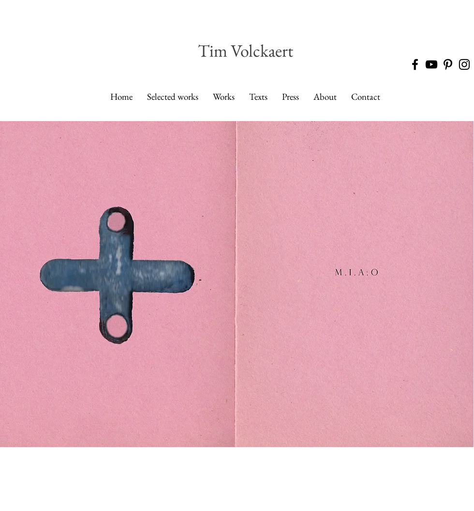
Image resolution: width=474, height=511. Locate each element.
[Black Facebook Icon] (415, 64)
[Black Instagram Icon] (464, 64)
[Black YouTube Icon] (431, 64)
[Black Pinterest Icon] (448, 64)
